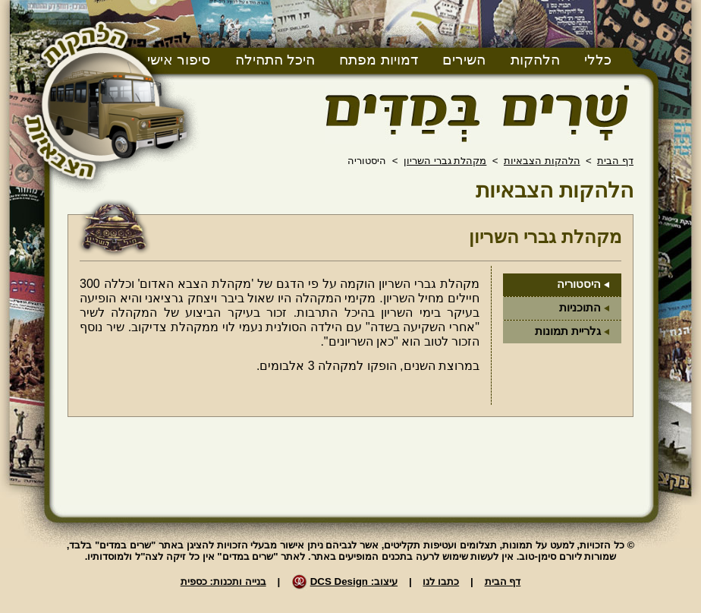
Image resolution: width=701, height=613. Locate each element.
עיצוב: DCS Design (354, 581)
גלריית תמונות (568, 331)
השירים (464, 60)
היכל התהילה (275, 60)
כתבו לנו (441, 581)
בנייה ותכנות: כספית (223, 581)
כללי (597, 60)
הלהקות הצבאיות (542, 160)
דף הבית (615, 160)
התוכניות (580, 308)
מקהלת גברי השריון (445, 160)
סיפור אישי (178, 60)
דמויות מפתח (378, 60)
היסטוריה (579, 284)
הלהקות (535, 60)
